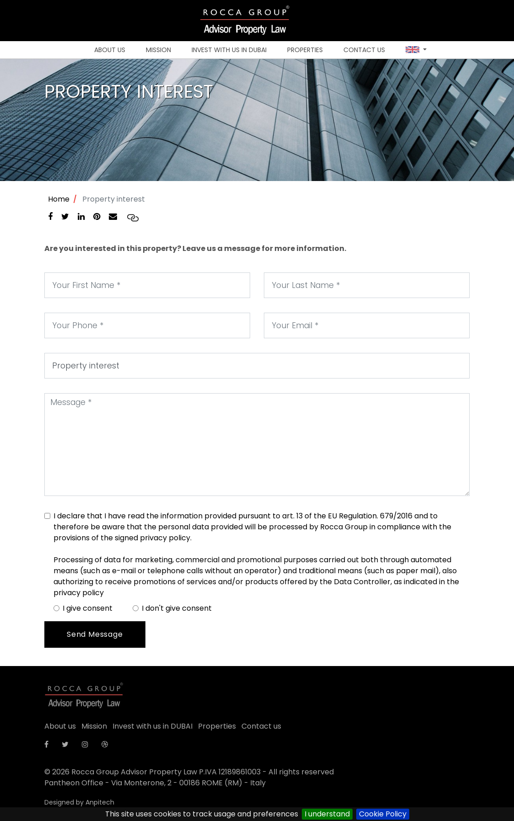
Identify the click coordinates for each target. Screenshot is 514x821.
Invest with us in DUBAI (229, 49)
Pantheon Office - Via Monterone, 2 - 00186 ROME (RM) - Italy (155, 783)
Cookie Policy (383, 814)
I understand (327, 814)
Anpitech (100, 802)
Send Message (95, 634)
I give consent (87, 608)
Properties (305, 49)
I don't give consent (177, 608)
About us (109, 49)
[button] (416, 50)
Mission (158, 49)
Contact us (364, 49)
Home (59, 199)
